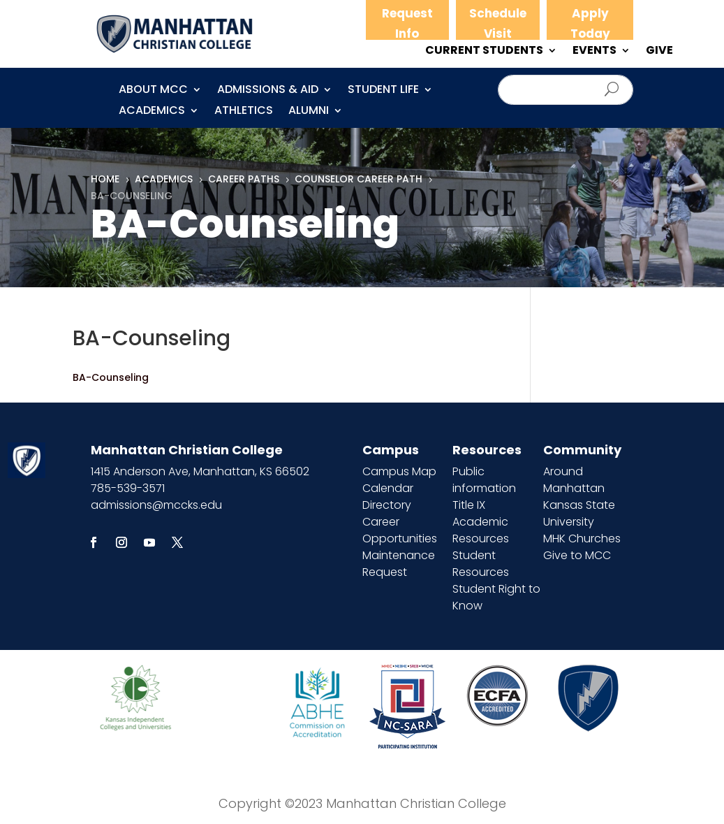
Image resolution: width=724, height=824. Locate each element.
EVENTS (594, 51)
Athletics (243, 112)
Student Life (383, 91)
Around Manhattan (574, 479)
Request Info (407, 23)
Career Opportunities (399, 530)
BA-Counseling (111, 377)
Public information (484, 479)
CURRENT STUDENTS (484, 51)
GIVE (659, 51)
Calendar (387, 488)
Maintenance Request (398, 563)
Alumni (308, 112)
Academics (152, 112)
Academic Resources (480, 530)
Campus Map (399, 471)
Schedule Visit (497, 23)
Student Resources (480, 563)
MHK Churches (582, 538)
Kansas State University (579, 513)
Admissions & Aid (267, 91)
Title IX (468, 505)
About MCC (153, 91)
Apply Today (590, 23)
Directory (386, 505)
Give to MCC (577, 555)
